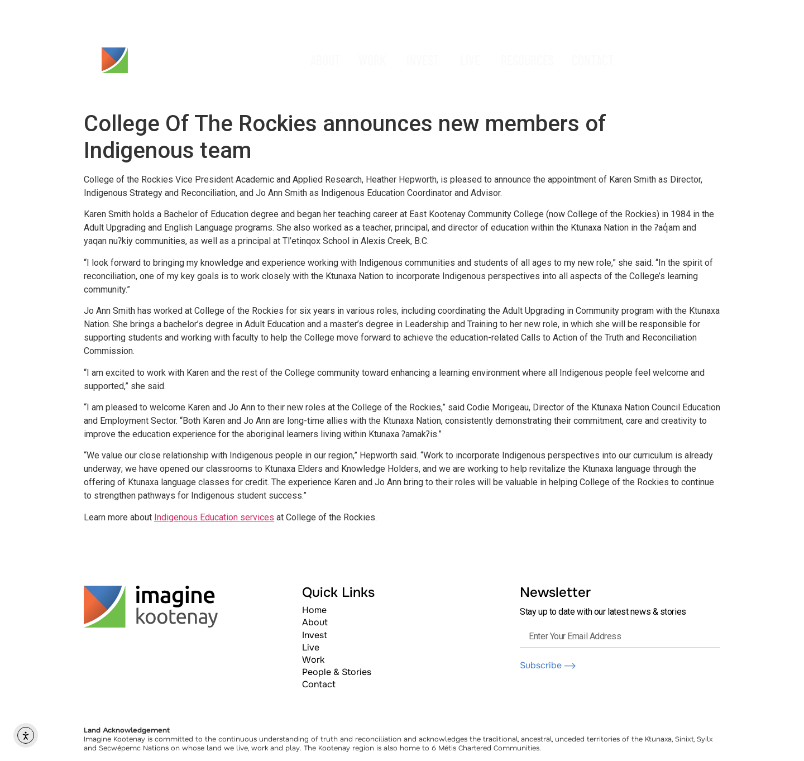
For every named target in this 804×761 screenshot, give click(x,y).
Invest (314, 635)
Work (313, 659)
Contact (319, 684)
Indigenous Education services (214, 517)
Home (314, 610)
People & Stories (336, 672)
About (315, 622)
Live (310, 647)
